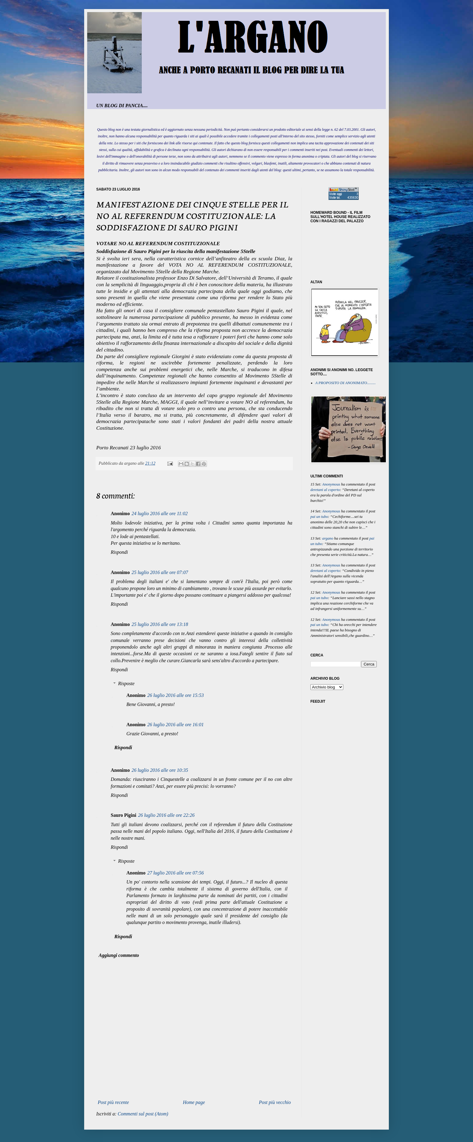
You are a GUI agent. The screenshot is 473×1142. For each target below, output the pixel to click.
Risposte (126, 683)
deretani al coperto (325, 490)
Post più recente (113, 1102)
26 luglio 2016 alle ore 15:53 (175, 695)
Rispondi (119, 552)
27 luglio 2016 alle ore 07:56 (175, 872)
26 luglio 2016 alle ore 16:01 (175, 724)
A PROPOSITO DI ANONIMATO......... (345, 383)
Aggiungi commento (119, 955)
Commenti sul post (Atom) (143, 1113)
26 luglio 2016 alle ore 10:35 (160, 770)
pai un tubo (319, 517)
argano (327, 538)
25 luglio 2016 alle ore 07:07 (160, 572)
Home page (194, 1102)
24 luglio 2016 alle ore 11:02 (160, 513)
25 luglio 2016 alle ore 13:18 (160, 624)
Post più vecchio (275, 1102)
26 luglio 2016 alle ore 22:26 (166, 815)
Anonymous (331, 484)
